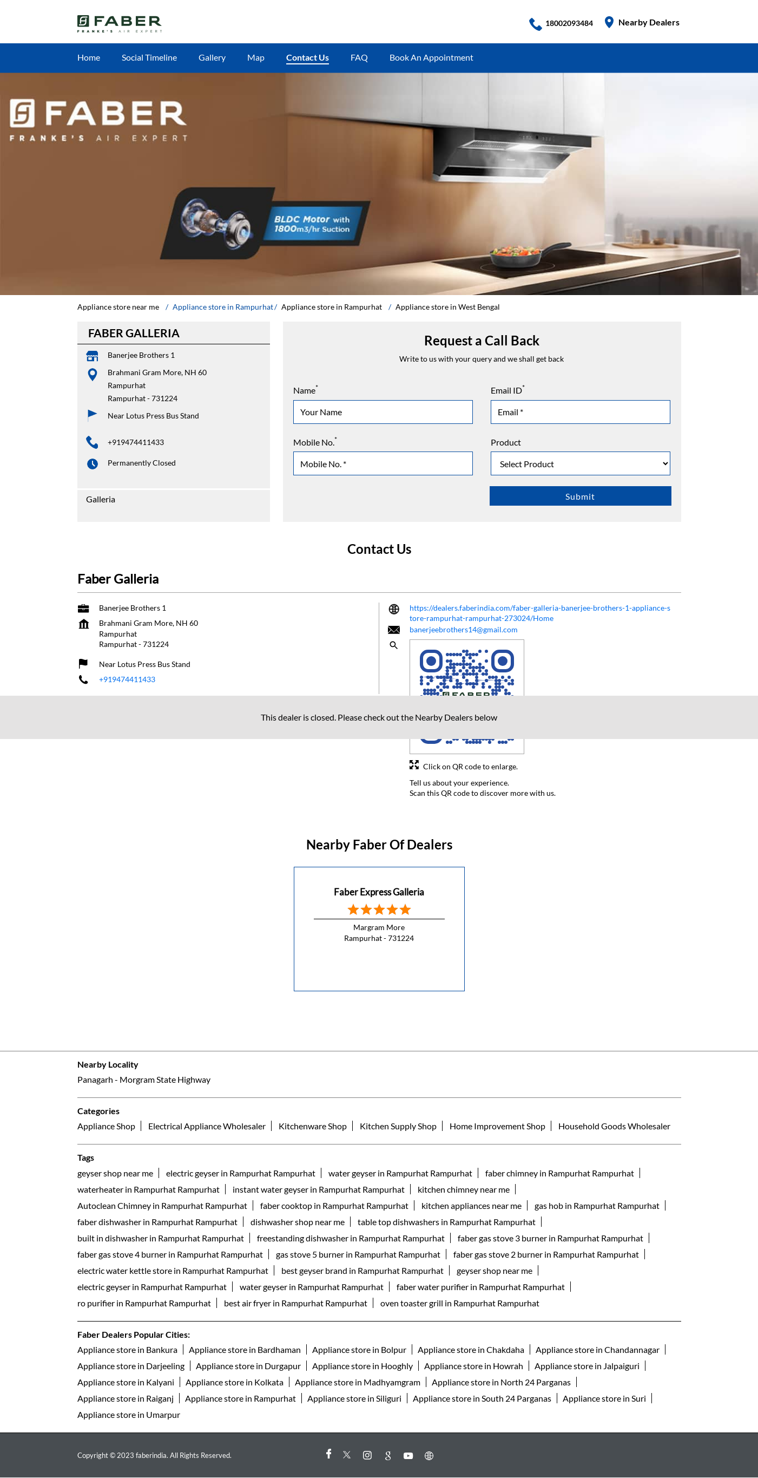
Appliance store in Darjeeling (130, 1366)
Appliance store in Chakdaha (471, 1349)
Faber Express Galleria (379, 892)
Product (506, 442)
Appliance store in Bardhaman (245, 1349)
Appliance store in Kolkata (235, 1382)
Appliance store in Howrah (473, 1366)
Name (305, 389)
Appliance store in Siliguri (354, 1398)
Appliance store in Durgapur (248, 1366)
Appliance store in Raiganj (125, 1398)
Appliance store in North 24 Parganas (501, 1382)
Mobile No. (315, 441)
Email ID (508, 389)
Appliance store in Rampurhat (240, 1398)
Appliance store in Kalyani (125, 1382)
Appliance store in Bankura (127, 1349)
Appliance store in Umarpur (128, 1414)
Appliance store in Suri (604, 1398)
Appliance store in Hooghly (362, 1366)
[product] (581, 463)
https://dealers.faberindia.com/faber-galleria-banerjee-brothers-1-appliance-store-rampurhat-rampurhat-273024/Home (540, 613)
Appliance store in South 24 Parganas (482, 1398)
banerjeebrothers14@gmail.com (464, 629)
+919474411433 (136, 442)
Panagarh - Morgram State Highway (143, 1079)
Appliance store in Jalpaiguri (587, 1366)
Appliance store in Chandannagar (598, 1349)
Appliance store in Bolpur (359, 1349)
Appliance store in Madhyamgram (357, 1382)
